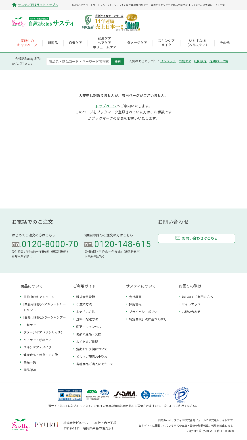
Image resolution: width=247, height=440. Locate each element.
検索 (118, 61)
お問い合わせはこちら (200, 238)
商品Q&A (29, 370)
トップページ (106, 106)
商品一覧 (29, 362)
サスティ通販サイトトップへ (38, 5)
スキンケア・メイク (37, 347)
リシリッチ (168, 61)
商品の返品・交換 (88, 334)
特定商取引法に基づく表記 (148, 319)
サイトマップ (191, 304)
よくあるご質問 (87, 342)
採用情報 (135, 304)
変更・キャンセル (88, 327)
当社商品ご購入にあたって (94, 364)
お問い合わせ (191, 312)
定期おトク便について (91, 349)
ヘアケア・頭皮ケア (37, 340)
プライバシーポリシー (144, 312)
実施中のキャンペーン (38, 297)
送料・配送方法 (87, 319)
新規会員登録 (85, 297)
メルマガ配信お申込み (91, 357)
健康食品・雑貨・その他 (40, 355)
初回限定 (200, 61)
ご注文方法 (84, 304)
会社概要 (135, 297)
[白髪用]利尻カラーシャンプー (44, 317)
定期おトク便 (218, 61)
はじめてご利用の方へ (197, 297)
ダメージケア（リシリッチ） (43, 332)
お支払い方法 (85, 312)
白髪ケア (185, 61)
